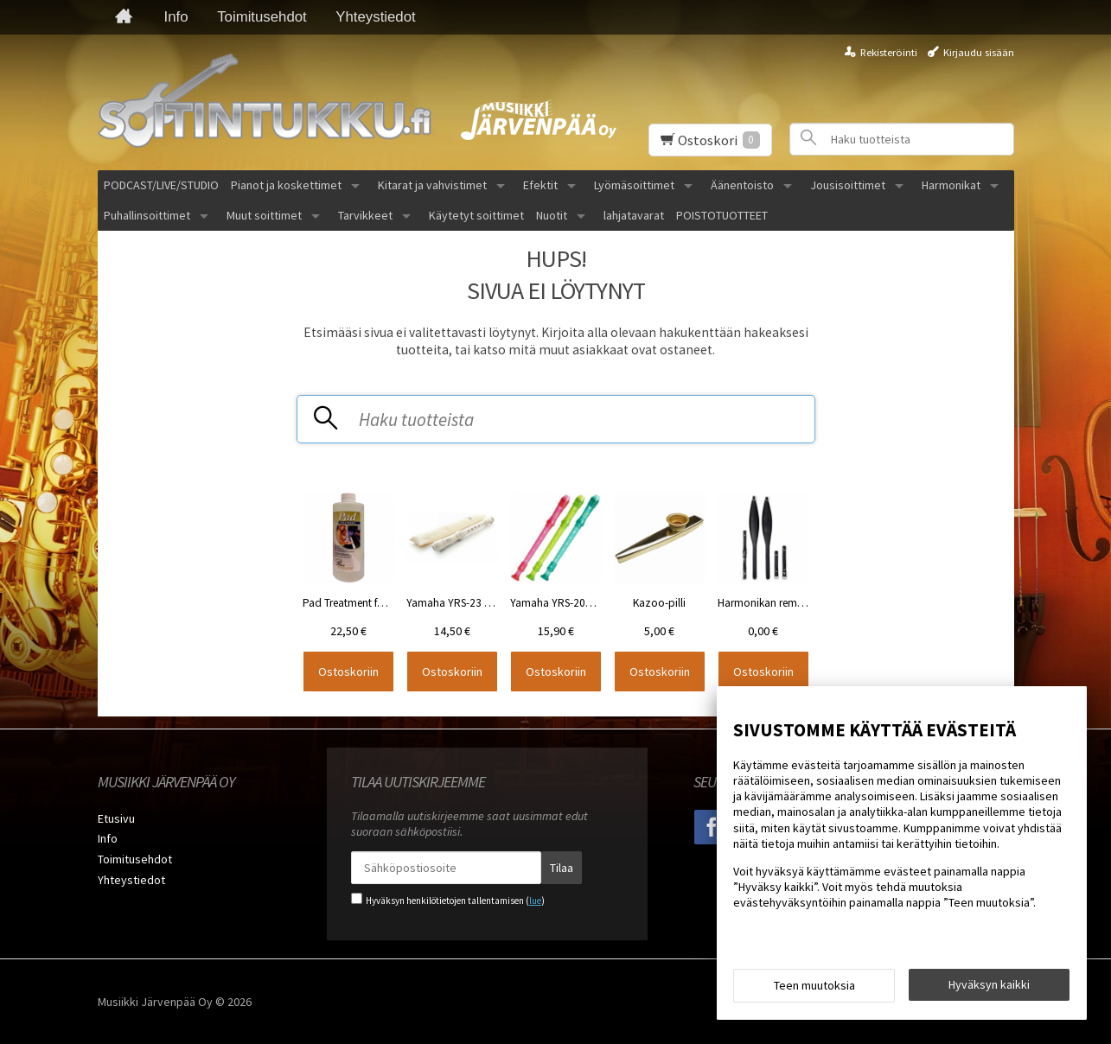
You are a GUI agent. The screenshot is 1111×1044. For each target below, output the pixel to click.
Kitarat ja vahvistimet (432, 185)
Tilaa (561, 867)
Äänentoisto (742, 185)
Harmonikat (951, 185)
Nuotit (551, 215)
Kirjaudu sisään (978, 52)
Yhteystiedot (375, 17)
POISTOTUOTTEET (722, 215)
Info (176, 17)
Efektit (540, 185)
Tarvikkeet (365, 215)
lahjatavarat (633, 215)
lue (535, 900)
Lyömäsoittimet (634, 185)
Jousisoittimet (847, 185)
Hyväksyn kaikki (989, 984)
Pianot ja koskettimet (286, 185)
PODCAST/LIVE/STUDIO (161, 185)
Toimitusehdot (262, 17)
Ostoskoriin (348, 671)
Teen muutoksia (814, 985)
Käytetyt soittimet (476, 215)
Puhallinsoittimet (147, 215)
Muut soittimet (264, 215)
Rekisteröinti (888, 52)
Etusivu (116, 818)
